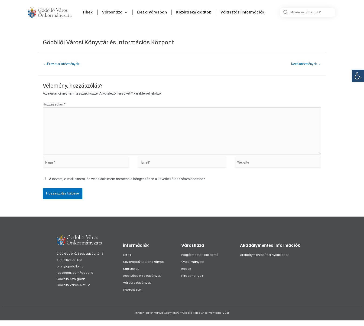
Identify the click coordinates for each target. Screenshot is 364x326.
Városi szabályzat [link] (137, 288)
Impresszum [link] (132, 295)
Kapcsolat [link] (131, 274)
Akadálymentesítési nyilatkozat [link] (264, 260)
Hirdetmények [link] (192, 281)
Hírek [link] (127, 260)
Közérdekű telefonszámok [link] (143, 267)
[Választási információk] (242, 12)
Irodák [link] (186, 274)
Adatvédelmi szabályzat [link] (142, 281)
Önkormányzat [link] (192, 267)
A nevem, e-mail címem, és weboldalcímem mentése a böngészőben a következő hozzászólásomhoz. (127, 185)
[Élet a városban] (152, 12)
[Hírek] (88, 12)
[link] (358, 76)
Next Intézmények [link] (304, 64)
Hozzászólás (54, 105)
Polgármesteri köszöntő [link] (199, 260)
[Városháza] (115, 12)
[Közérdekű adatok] (193, 12)
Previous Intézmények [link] (63, 64)
